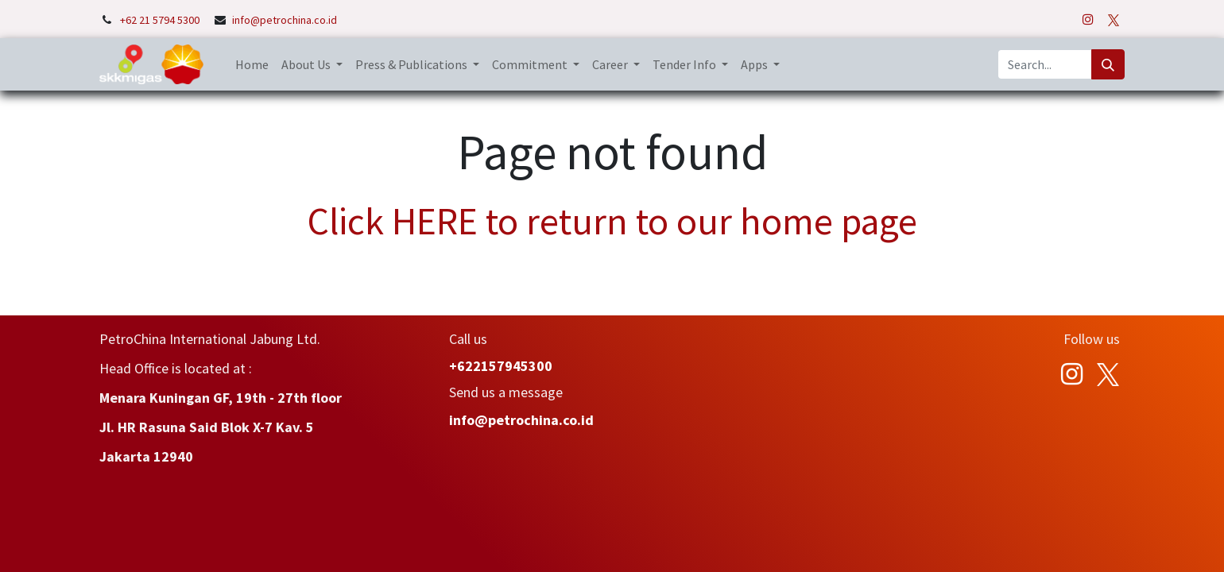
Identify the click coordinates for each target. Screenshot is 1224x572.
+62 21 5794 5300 (161, 20)
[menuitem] (252, 64)
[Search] (1108, 64)
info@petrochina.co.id (284, 20)
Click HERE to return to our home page (612, 221)
